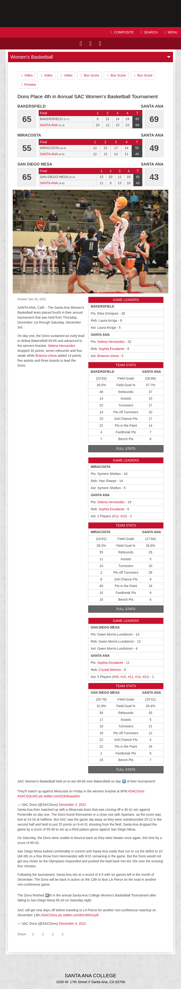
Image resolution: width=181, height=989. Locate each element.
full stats (126, 448)
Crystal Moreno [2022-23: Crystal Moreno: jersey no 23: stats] (110, 670)
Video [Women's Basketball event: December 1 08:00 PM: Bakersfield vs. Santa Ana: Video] (26, 75)
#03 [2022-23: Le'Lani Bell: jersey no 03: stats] (116, 677)
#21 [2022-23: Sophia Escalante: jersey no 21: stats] (145, 677)
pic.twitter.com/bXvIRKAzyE (78, 915)
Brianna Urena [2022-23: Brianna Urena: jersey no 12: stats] (108, 356)
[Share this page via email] (53, 934)
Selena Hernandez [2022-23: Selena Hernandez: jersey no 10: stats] (111, 342)
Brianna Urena (46, 355)
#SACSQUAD (27, 796)
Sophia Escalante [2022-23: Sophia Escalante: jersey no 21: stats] (111, 349)
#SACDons (136, 791)
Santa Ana (90, 13)
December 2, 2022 (72, 805)
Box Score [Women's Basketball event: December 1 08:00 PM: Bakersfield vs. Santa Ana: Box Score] (89, 75)
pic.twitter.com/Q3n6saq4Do (59, 796)
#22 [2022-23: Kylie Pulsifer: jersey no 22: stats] (123, 516)
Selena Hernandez (61, 346)
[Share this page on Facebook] (33, 934)
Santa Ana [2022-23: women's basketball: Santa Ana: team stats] (49, 125)
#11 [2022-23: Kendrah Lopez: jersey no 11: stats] (130, 677)
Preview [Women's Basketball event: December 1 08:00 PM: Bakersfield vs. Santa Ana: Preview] (28, 84)
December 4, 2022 (72, 923)
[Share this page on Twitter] (43, 934)
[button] (63, 934)
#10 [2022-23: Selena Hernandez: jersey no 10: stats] (123, 677)
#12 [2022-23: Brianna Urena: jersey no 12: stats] (116, 516)
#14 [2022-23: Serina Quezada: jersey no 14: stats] (137, 677)
